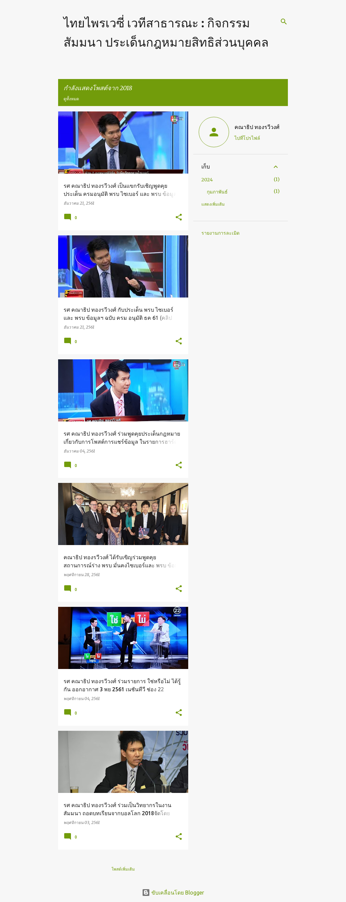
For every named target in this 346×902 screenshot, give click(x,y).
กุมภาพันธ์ (217, 192)
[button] (179, 217)
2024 (207, 180)
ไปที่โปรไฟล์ (247, 138)
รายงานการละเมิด (220, 233)
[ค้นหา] (284, 22)
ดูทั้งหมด (71, 99)
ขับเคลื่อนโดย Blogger (173, 893)
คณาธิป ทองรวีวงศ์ (256, 127)
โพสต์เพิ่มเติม (123, 869)
